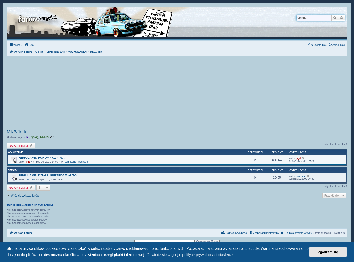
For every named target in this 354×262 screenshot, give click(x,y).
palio (26, 137)
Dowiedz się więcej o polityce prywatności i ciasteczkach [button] (193, 255)
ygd (28, 161)
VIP (52, 137)
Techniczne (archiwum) (76, 161)
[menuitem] (29, 45)
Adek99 (44, 137)
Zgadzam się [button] (328, 252)
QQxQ (34, 137)
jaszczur (30, 179)
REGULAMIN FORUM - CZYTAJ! (42, 157)
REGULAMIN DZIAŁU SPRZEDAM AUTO (48, 175)
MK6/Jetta (17, 131)
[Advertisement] (177, 93)
